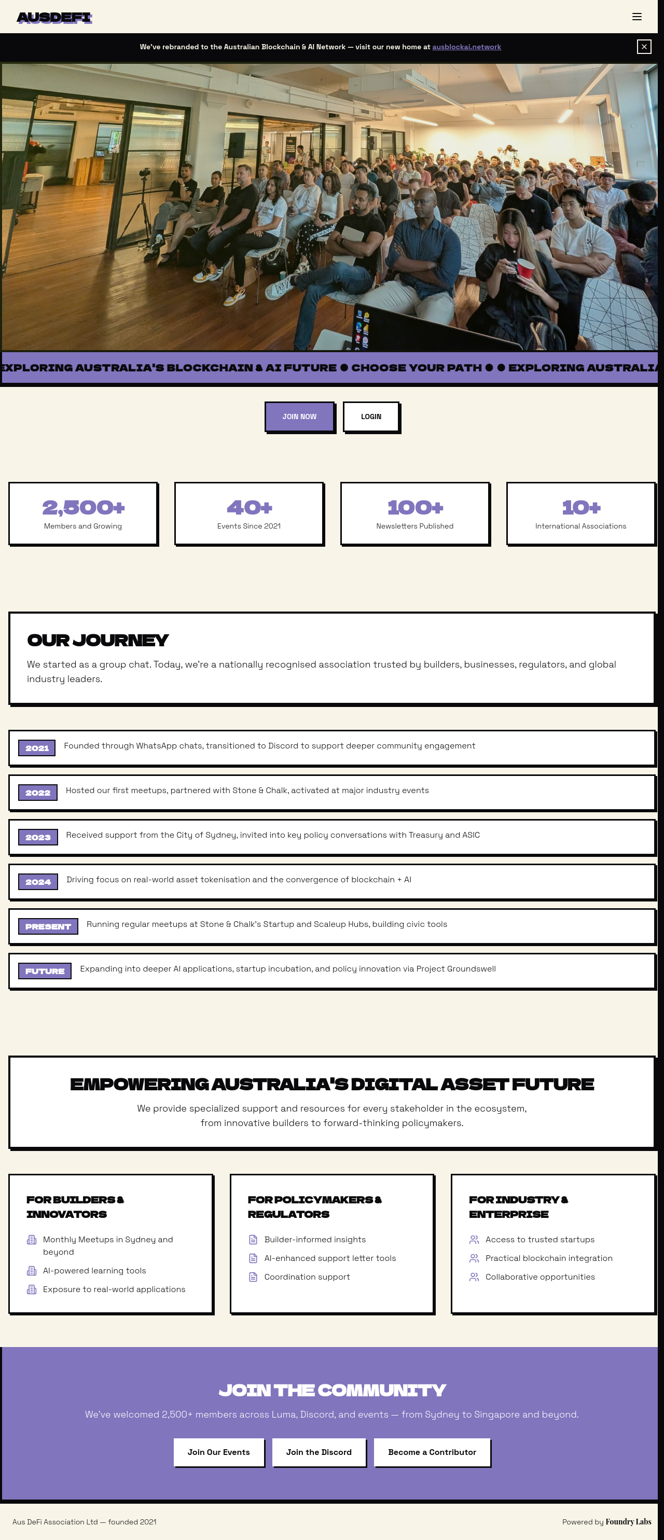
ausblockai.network (467, 46)
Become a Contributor (432, 1452)
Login (371, 416)
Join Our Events (219, 1452)
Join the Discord (319, 1452)
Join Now (300, 416)
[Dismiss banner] (644, 46)
